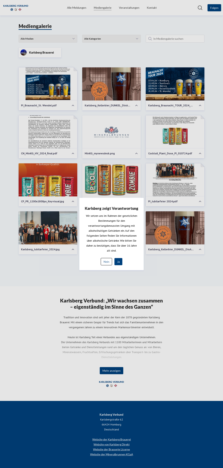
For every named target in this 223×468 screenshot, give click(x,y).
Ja (118, 261)
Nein (106, 261)
